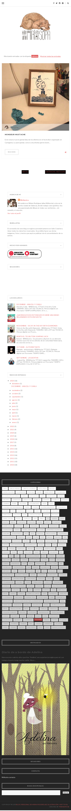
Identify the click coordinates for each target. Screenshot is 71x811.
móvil (5, 608)
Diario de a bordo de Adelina (22, 652)
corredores (37, 582)
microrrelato (31, 545)
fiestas (26, 541)
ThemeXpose (64, 807)
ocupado (34, 608)
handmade (16, 500)
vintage (21, 627)
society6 (39, 548)
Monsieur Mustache (15, 134)
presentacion (44, 612)
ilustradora (7, 597)
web (35, 518)
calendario (62, 533)
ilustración (60, 492)
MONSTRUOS (15, 563)
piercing (22, 612)
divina (40, 522)
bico (26, 533)
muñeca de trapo (58, 605)
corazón (31, 522)
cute (42, 537)
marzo (14, 416)
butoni (33, 575)
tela (20, 552)
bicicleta (52, 571)
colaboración (8, 582)
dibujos (58, 537)
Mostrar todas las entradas (50, 56)
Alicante (60, 556)
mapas (5, 545)
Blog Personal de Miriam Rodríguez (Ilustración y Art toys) (42, 804)
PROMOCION (40, 563)
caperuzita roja (9, 537)
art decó (6, 571)
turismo (38, 623)
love (24, 515)
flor (53, 590)
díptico (47, 522)
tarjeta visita (49, 548)
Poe (61, 563)
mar (26, 526)
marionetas (60, 597)
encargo (6, 500)
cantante (6, 578)
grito (44, 593)
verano (13, 627)
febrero (15, 419)
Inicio (25, 172)
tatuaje (6, 552)
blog (32, 533)
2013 (12, 455)
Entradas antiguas (55, 172)
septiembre (16, 397)
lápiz (42, 496)
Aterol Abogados (29, 530)
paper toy (53, 608)
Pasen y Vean (52, 563)
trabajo (23, 623)
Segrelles (7, 567)
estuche (16, 590)
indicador (18, 597)
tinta (5, 488)
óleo (5, 556)
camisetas (21, 522)
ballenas (30, 571)
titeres (17, 530)
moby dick (7, 605)
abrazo (35, 567)
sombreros (28, 620)
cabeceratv (52, 575)
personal (34, 526)
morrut (27, 605)
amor (44, 503)
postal (18, 518)
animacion (27, 500)
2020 (12, 433)
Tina (28, 567)
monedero (17, 605)
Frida (62, 518)
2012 (12, 458)
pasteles (62, 545)
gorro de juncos (33, 593)
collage (17, 515)
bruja (13, 522)
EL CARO (44, 560)
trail (31, 623)
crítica (24, 496)
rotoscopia (54, 616)
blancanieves (8, 575)
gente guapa (7, 526)
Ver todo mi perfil (14, 213)
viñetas (44, 552)
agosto (15, 400)
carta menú (30, 578)
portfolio (21, 548)
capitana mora (18, 578)
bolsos (29, 511)
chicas (49, 578)
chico (37, 511)
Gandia (5, 563)
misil (62, 601)
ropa (45, 616)
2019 (12, 436)
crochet (55, 511)
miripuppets (49, 492)
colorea (19, 582)
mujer (41, 545)
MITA (12, 511)
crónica (6, 586)
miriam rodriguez (51, 601)
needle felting (16, 608)
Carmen (24, 560)
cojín (36, 537)
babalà (21, 571)
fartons (37, 590)
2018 (12, 439)
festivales (17, 541)
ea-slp (47, 586)
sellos (63, 526)
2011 (12, 462)
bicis (60, 571)
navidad (55, 515)
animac (54, 567)
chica (51, 503)
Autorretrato (34, 503)
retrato (65, 500)
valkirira (58, 623)
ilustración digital (48, 507)
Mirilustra (24, 200)
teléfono (63, 620)
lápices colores (35, 515)
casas (29, 537)
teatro (54, 620)
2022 (12, 426)
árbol (42, 518)
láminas (6, 503)
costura (31, 492)
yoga (40, 627)
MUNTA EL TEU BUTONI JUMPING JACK (32, 336)
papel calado (8, 518)
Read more (12, 152)
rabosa (5, 616)
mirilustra (7, 515)
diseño (39, 492)
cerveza (41, 578)
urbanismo (48, 623)
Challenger (34, 560)
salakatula (7, 620)
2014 (12, 452)
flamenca (56, 522)
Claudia (41, 530)
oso (54, 545)
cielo (56, 578)
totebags (14, 623)
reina (23, 616)
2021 (12, 429)
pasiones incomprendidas (12, 507)
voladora (53, 552)
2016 (12, 446)
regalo (30, 548)
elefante (6, 590)
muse (48, 545)
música (46, 515)
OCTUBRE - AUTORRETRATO (28, 347)
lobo (51, 597)
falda (24, 590)
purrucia (27, 518)
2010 (12, 465)
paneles (44, 608)
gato (33, 541)
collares (45, 511)
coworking (58, 582)
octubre (15, 393)
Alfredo (51, 556)
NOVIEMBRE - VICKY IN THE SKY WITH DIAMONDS (37, 326)
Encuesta (60, 560)
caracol (21, 537)
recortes (14, 616)
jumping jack (30, 597)
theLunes (28, 552)
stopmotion (7, 530)
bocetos (40, 533)
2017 (12, 442)
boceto (52, 488)
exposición (34, 496)
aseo (14, 571)
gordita (21, 593)
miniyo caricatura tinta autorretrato (28, 601)
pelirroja (63, 608)
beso (44, 571)
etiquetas (6, 541)
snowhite (17, 620)
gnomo (13, 593)
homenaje (53, 593)
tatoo (59, 548)
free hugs (62, 590)
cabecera (41, 575)
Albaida (54, 518)
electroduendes (59, 586)
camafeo (63, 575)
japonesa (62, 541)
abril (14, 413)
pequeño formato (9, 612)
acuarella (45, 567)
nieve (26, 608)
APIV (43, 556)
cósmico (39, 586)
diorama (46, 500)
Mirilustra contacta (8, 777)
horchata (63, 593)
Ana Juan (6, 560)
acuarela (20, 511)
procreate (54, 526)
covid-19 (48, 582)
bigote (5, 522)
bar (38, 571)
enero (14, 422)
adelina (6, 533)
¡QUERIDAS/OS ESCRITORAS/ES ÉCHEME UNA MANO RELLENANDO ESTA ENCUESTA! (37, 316)
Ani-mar (15, 560)
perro (14, 503)
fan (30, 590)
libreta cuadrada (29, 488)
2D (48, 518)
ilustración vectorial (11, 496)
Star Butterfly (19, 567)
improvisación (8, 492)
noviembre (16, 390)
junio (14, 406)
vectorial (23, 503)
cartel (27, 507)
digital (60, 496)
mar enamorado (17, 545)
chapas (35, 507)
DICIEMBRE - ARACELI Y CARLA (29, 304)
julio (14, 403)
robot (38, 616)
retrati (30, 616)
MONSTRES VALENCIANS (54, 530)
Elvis (52, 560)
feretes (46, 590)
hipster (40, 541)
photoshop (51, 496)
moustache (37, 605)
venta (5, 627)
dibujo (49, 537)
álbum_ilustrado (58, 627)
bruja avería (51, 533)
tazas (14, 552)
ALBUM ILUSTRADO (33, 556)
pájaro (5, 511)
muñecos (55, 500)
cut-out (30, 586)
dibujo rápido (15, 488)
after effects (17, 533)
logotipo (18, 526)
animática (63, 567)
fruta (5, 593)
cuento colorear (18, 586)
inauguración (51, 541)
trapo (37, 552)
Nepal (31, 563)
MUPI (24, 563)
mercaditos (7, 601)
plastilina (32, 612)
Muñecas (37, 500)
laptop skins (42, 597)
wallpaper (31, 627)
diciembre (16, 384)
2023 (12, 381)
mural (46, 605)
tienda (5, 623)
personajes (62, 507)
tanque (46, 620)
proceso (44, 526)
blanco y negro (22, 575)
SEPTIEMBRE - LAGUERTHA (27, 358)
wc (61, 552)
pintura (11, 548)
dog (65, 537)
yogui (47, 627)
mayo (14, 409)
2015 (12, 449)
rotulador (42, 488)
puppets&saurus (57, 612)
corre (28, 582)
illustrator (21, 492)
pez (4, 548)
